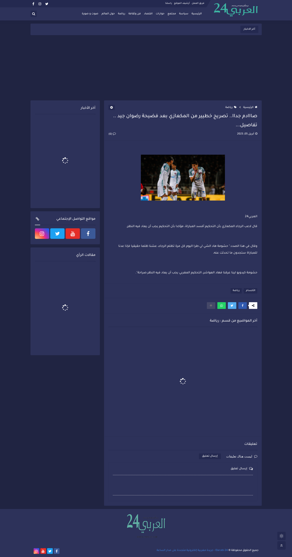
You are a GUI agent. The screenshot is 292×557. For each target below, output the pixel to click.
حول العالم (108, 13)
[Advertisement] (146, 67)
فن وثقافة (134, 13)
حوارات (160, 13)
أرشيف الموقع (182, 3)
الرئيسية (197, 13)
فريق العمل (198, 3)
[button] (242, 305)
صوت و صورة (90, 13)
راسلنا (168, 3)
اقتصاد (148, 13)
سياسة (183, 13)
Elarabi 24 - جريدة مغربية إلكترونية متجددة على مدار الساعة (192, 550)
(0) (112, 134)
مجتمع (172, 13)
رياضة (121, 13)
